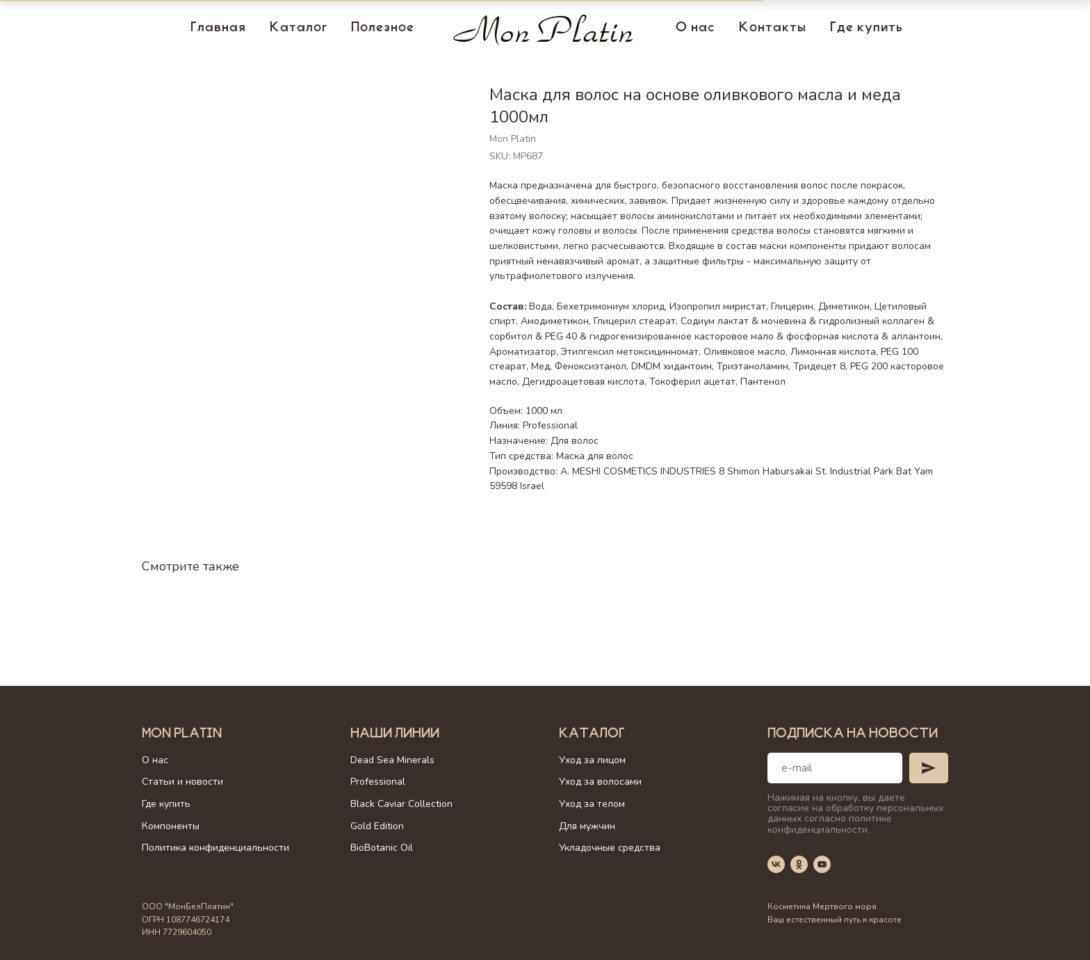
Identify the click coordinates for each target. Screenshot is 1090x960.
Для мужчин (587, 826)
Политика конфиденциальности (215, 847)
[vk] (776, 864)
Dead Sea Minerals (392, 760)
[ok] (799, 864)
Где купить (866, 28)
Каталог (298, 28)
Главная (218, 28)
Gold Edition (377, 826)
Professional (377, 781)
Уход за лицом (592, 760)
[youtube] (822, 864)
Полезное (382, 28)
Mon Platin (182, 734)
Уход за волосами (600, 781)
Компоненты (171, 826)
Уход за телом (592, 803)
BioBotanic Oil (381, 847)
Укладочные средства (609, 847)
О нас (695, 28)
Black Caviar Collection (401, 803)
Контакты (772, 28)
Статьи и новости (182, 781)
